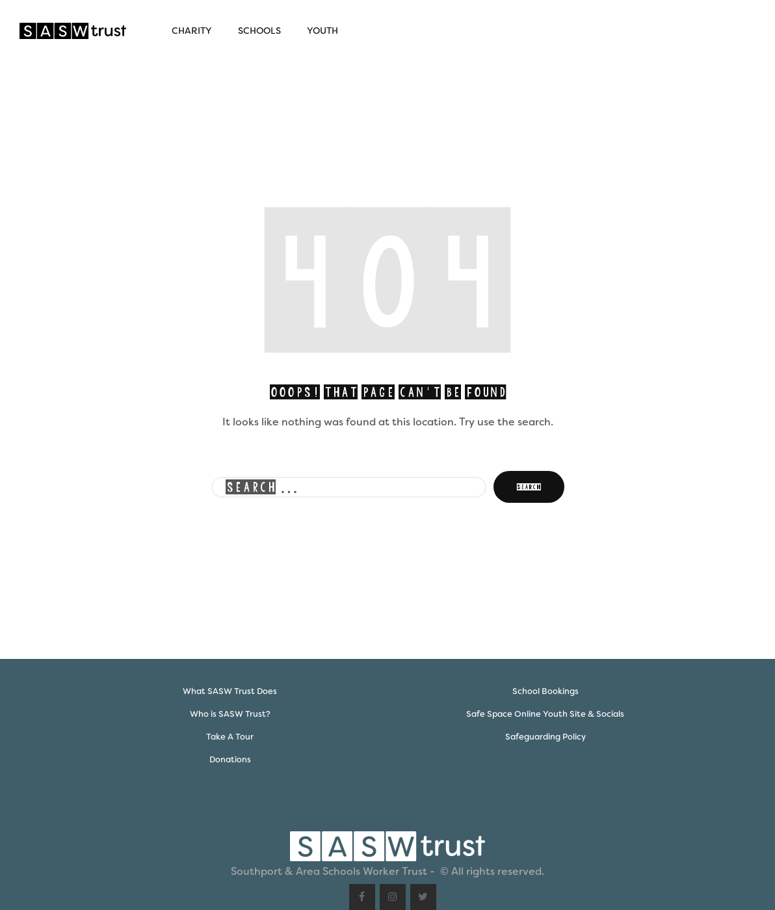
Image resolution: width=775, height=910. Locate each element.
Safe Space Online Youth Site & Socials (545, 713)
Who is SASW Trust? (230, 713)
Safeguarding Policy (545, 736)
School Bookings (545, 691)
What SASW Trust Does (230, 691)
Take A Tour (230, 736)
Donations (230, 759)
